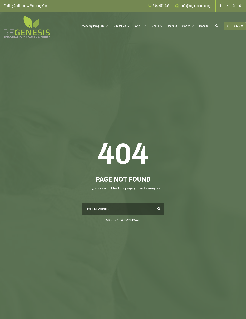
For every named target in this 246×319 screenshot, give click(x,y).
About (139, 26)
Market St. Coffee (179, 26)
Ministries (119, 26)
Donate (204, 26)
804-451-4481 (162, 5)
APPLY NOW (235, 26)
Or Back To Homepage (123, 220)
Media (155, 26)
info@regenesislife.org (196, 5)
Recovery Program (93, 26)
